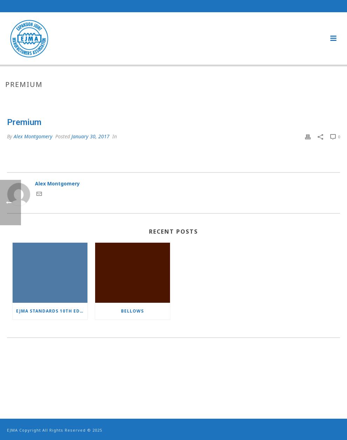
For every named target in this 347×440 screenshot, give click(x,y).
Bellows (132, 311)
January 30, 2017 (90, 136)
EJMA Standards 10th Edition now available (51, 311)
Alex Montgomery (33, 136)
